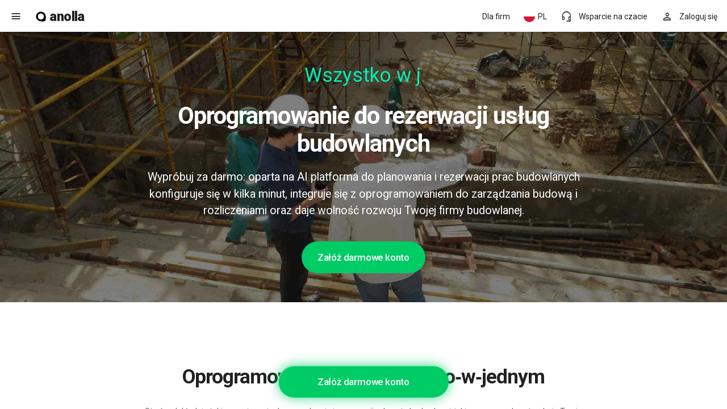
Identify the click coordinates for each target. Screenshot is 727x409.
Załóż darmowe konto (363, 257)
